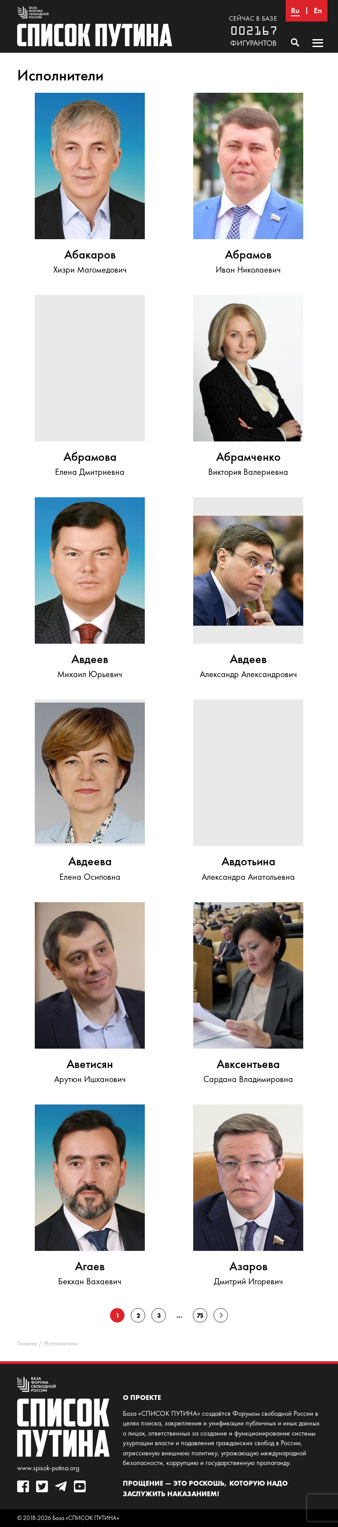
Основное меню (317, 51)
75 (200, 1315)
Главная (27, 1343)
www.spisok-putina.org (48, 1468)
